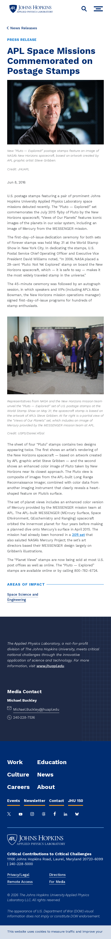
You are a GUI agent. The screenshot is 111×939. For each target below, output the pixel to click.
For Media (57, 882)
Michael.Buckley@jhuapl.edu (36, 709)
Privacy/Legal (18, 875)
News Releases (22, 28)
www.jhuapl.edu (50, 666)
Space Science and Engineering (22, 597)
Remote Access (20, 882)
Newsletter (34, 800)
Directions (57, 875)
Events (13, 800)
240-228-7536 (24, 717)
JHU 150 (75, 800)
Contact (56, 800)
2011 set (78, 535)
